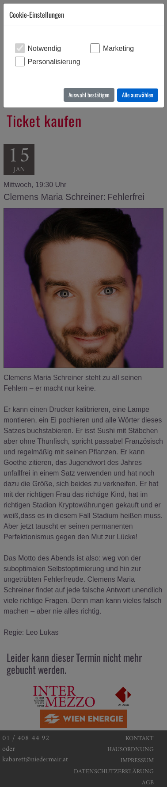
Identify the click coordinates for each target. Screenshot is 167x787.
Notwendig (44, 48)
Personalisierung (54, 61)
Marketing (118, 48)
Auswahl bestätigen (89, 94)
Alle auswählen (137, 94)
